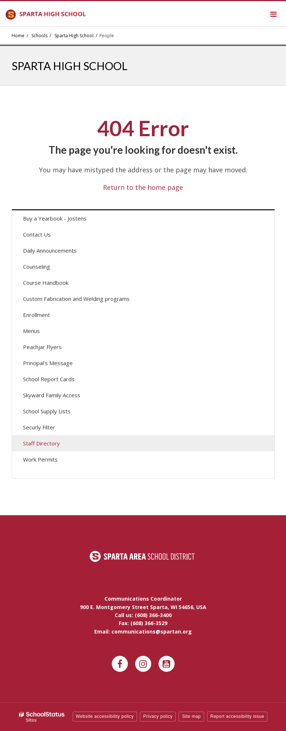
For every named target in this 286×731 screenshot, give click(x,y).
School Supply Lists (46, 411)
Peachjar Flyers (53, 348)
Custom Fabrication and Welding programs (76, 298)
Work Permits (40, 459)
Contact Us (37, 234)
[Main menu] (273, 14)
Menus (42, 332)
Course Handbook (45, 282)
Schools (39, 35)
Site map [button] (191, 716)
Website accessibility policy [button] (105, 716)
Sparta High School (74, 35)
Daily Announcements (60, 252)
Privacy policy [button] (157, 716)
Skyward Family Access (62, 396)
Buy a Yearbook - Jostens (65, 220)
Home (18, 35)
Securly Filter (39, 427)
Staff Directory (41, 443)
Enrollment (36, 314)
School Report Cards (49, 379)
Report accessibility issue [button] (237, 716)
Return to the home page (143, 187)
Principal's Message (48, 363)
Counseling (36, 266)
